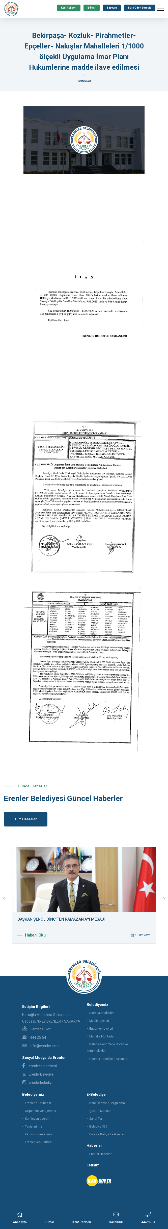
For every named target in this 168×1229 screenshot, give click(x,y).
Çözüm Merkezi (100, 1111)
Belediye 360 (98, 1126)
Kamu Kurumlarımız (38, 1134)
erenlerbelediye (37, 1082)
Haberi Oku (31, 935)
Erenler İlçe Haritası (38, 1142)
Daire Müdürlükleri (102, 1013)
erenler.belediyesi (39, 1066)
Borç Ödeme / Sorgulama (107, 1103)
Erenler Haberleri (100, 1154)
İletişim (93, 1165)
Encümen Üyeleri (101, 1028)
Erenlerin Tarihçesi (38, 1103)
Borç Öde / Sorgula (139, 7)
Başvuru (112, 7)
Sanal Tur (95, 1118)
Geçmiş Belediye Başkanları (108, 1059)
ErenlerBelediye (38, 1074)
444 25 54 (34, 1037)
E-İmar (92, 7)
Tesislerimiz (33, 1126)
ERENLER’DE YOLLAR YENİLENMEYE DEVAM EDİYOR (60, 919)
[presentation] (4, 899)
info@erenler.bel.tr (41, 1046)
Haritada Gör (36, 1029)
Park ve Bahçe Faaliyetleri (107, 1134)
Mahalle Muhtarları (102, 1036)
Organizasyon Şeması (40, 1111)
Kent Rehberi (68, 7)
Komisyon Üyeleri (37, 1118)
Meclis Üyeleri (99, 1021)
